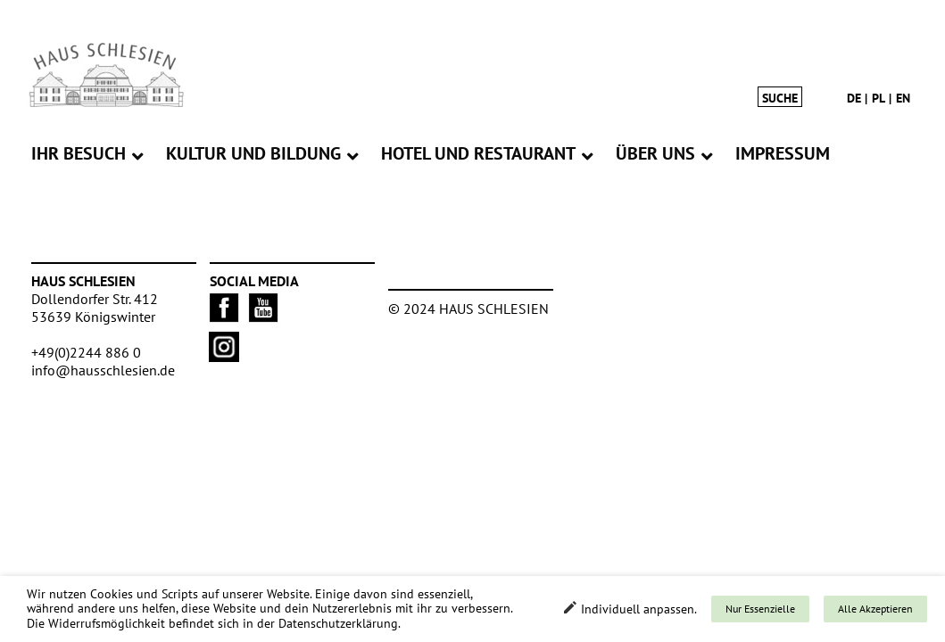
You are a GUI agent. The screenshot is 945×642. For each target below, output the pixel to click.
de (854, 98)
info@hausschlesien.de (103, 370)
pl (878, 98)
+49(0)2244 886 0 (86, 352)
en (903, 98)
